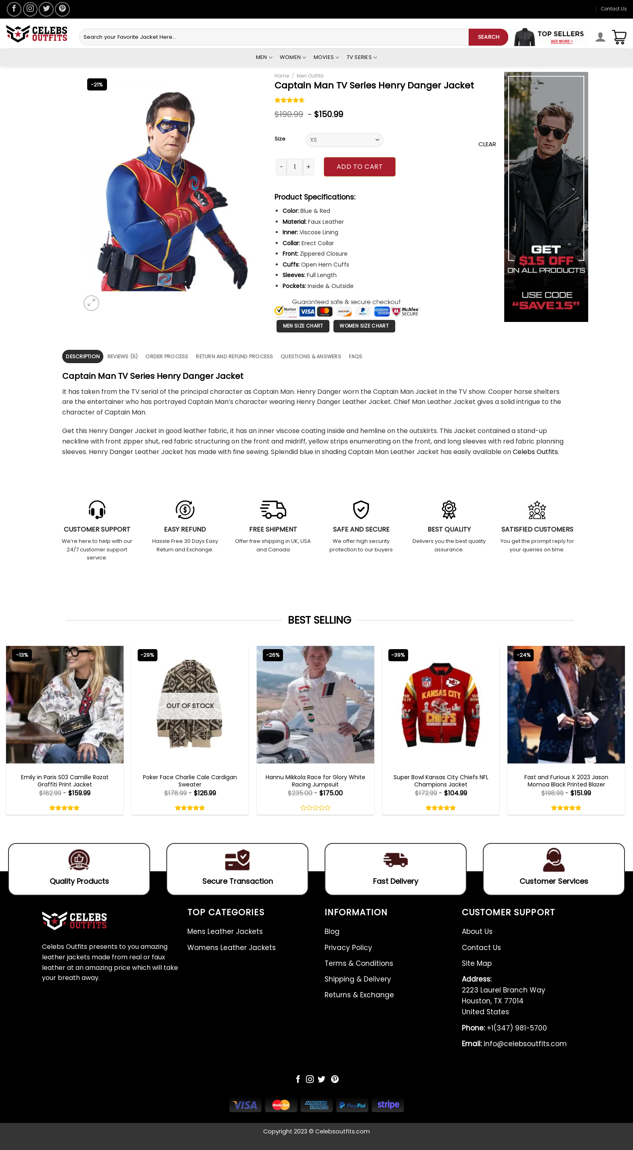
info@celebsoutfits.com (514, 1044)
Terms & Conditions (359, 963)
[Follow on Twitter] (46, 9)
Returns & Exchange (359, 995)
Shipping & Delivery (358, 979)
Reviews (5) (122, 356)
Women (293, 57)
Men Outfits (310, 75)
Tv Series (362, 57)
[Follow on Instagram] (30, 9)
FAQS (356, 356)
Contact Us (614, 9)
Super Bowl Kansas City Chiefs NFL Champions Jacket (441, 781)
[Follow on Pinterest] (62, 9)
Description (83, 356)
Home (282, 75)
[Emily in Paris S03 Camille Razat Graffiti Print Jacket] (65, 704)
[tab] (82, 356)
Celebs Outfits (535, 451)
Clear (487, 144)
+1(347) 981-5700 (504, 1028)
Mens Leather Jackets (225, 931)
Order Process (166, 356)
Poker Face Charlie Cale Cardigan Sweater (190, 781)
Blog (332, 931)
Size (280, 139)
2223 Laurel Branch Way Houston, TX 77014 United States (503, 995)
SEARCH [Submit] (488, 37)
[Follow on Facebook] (14, 9)
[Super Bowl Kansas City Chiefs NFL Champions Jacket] (441, 704)
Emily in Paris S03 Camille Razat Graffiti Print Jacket (65, 781)
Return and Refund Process (234, 356)
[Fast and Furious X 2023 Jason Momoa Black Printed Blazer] (566, 704)
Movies (327, 57)
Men (264, 57)
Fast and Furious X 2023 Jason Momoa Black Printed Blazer (566, 781)
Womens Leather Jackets (231, 947)
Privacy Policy (348, 947)
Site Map (477, 963)
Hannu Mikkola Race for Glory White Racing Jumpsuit (315, 781)
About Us (477, 931)
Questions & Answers (311, 356)
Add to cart (360, 166)
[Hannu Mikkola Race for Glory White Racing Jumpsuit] (315, 704)
